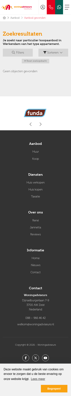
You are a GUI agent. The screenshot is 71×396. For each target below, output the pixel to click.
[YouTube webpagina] (45, 358)
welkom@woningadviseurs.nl (35, 324)
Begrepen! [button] (54, 388)
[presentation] (31, 124)
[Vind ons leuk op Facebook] (25, 358)
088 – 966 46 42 (35, 318)
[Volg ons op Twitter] (35, 358)
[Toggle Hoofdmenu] (67, 7)
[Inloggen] (43, 7)
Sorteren (53, 52)
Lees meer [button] (38, 379)
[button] (35, 61)
